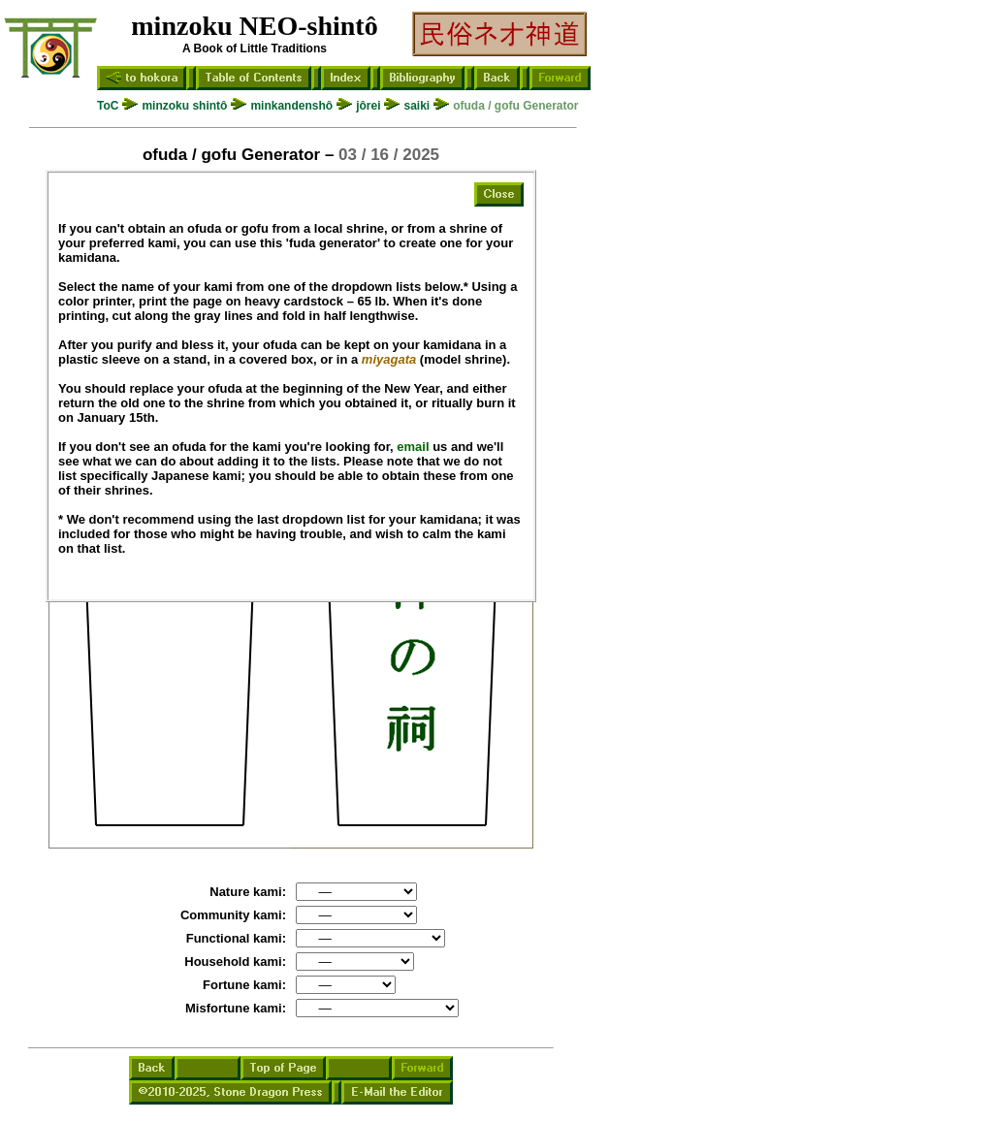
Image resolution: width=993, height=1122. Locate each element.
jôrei (368, 105)
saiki (416, 105)
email (413, 446)
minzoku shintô (184, 105)
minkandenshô (291, 105)
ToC (107, 105)
